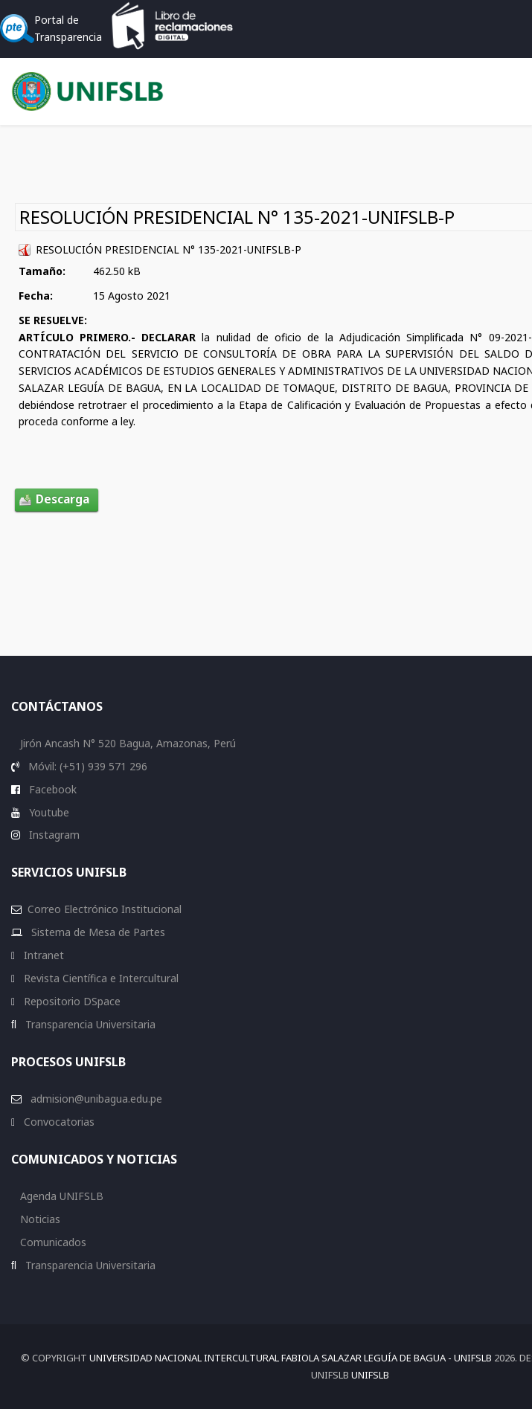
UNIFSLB (370, 1374)
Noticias (38, 1219)
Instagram (53, 835)
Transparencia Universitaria (89, 1024)
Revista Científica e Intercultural (100, 978)
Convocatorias (57, 1122)
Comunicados (51, 1242)
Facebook (51, 789)
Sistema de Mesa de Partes (96, 932)
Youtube (47, 812)
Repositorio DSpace (72, 1001)
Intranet (42, 955)
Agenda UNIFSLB (60, 1196)
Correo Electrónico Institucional (105, 909)
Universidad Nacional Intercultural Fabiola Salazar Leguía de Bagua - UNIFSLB (290, 1357)
